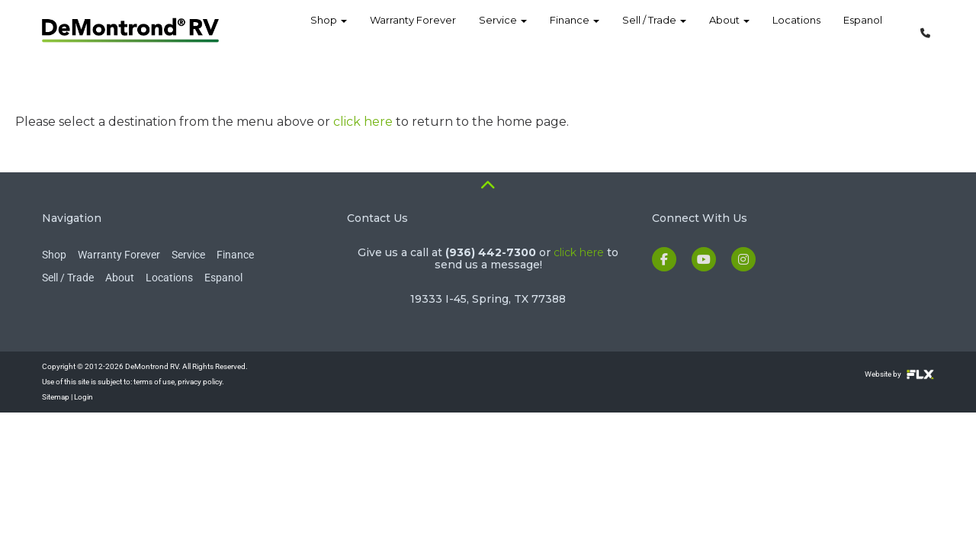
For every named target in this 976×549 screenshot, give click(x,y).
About (729, 30)
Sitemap (55, 397)
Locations (796, 30)
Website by (899, 374)
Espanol (862, 30)
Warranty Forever (413, 30)
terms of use (154, 381)
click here (363, 121)
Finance (574, 30)
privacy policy (200, 381)
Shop (328, 30)
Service (503, 30)
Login (83, 397)
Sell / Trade (654, 30)
